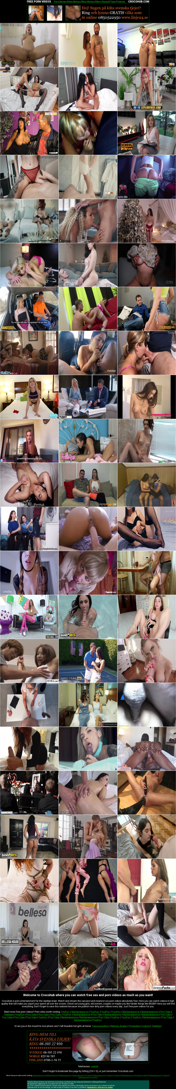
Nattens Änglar (119, 1026)
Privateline (134, 1026)
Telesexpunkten (100, 1026)
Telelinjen (9, 1014)
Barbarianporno (80, 1011)
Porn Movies (60, 1)
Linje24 (146, 1026)
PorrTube (165, 1011)
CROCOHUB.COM (138, 1)
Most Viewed (102, 1)
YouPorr (65, 1011)
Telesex (121, 1)
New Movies (74, 1)
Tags (113, 1)
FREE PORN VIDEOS (39, 1)
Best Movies (88, 1)
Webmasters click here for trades (100, 1087)
